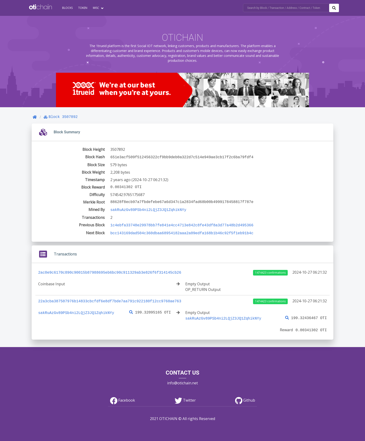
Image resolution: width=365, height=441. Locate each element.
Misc (96, 8)
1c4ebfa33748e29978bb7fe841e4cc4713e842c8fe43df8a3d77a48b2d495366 (181, 224)
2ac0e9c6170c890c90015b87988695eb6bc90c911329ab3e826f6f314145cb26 (109, 270)
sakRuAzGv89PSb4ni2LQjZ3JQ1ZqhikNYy (148, 209)
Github (245, 397)
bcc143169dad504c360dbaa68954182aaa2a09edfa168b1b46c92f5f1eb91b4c (181, 231)
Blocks (67, 8)
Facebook (122, 397)
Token (82, 8)
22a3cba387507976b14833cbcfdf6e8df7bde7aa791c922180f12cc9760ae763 (109, 299)
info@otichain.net (182, 380)
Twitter (185, 397)
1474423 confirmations (270, 271)
